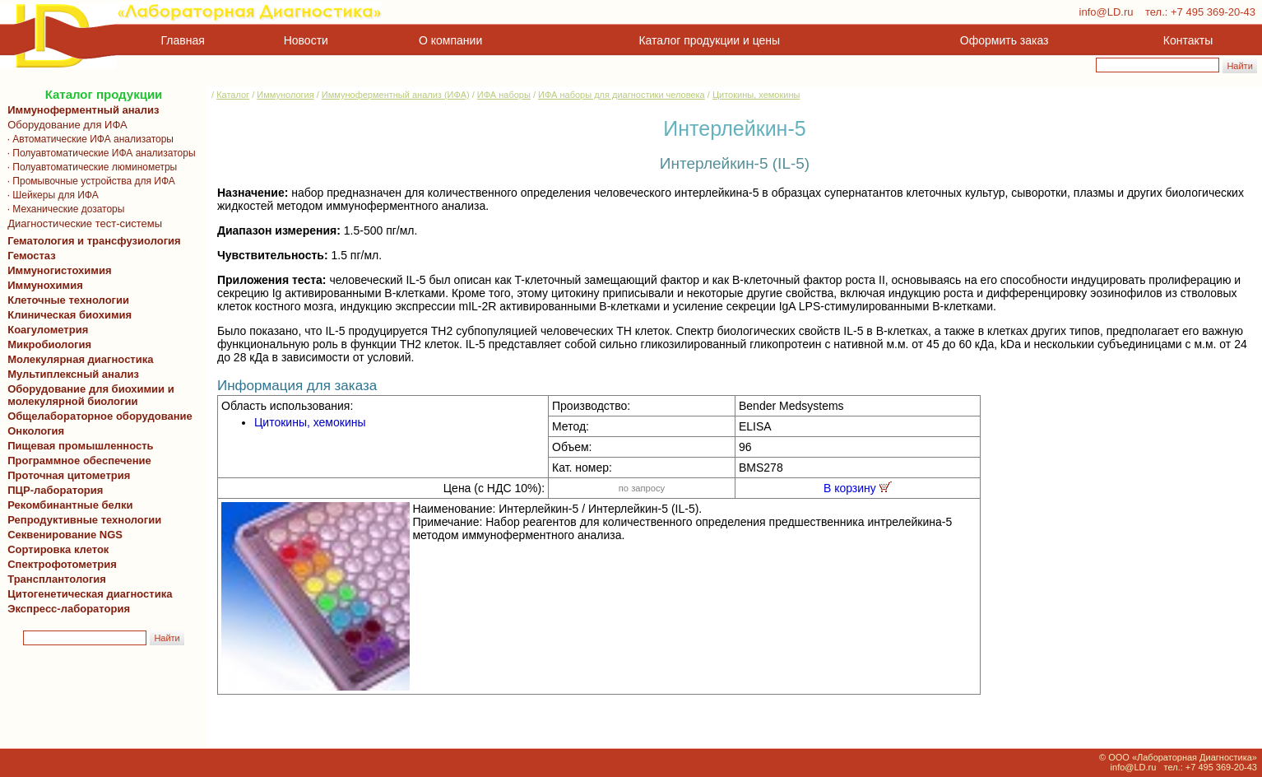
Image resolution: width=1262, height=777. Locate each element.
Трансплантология (54, 579)
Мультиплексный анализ (73, 374)
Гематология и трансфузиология (91, 241)
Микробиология (49, 344)
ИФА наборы (504, 95)
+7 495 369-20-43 (1213, 12)
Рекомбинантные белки (67, 505)
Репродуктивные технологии (81, 520)
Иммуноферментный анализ (83, 110)
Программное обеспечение (79, 460)
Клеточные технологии (65, 300)
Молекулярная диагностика (77, 359)
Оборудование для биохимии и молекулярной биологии (88, 395)
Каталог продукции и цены (709, 40)
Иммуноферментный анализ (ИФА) (396, 95)
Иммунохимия (45, 285)
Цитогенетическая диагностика (87, 594)
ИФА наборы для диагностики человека (621, 95)
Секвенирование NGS (62, 534)
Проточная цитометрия (66, 475)
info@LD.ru (1106, 12)
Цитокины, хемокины (756, 95)
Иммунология (285, 95)
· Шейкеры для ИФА (50, 195)
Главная (183, 40)
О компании (448, 40)
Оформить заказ (1004, 40)
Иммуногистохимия (57, 270)
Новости (306, 40)
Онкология (36, 431)
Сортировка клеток (55, 549)
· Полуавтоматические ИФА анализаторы (99, 153)
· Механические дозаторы (63, 209)
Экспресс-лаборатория (69, 609)
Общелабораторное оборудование (97, 416)
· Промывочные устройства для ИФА (88, 181)
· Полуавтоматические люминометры (89, 167)
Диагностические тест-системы (82, 223)
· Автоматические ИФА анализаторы (88, 139)
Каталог (232, 95)
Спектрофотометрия (62, 564)
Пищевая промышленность (81, 446)
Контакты (1188, 40)
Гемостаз (32, 255)
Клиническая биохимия (67, 315)
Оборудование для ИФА (65, 125)
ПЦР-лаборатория (52, 490)
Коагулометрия (48, 329)
